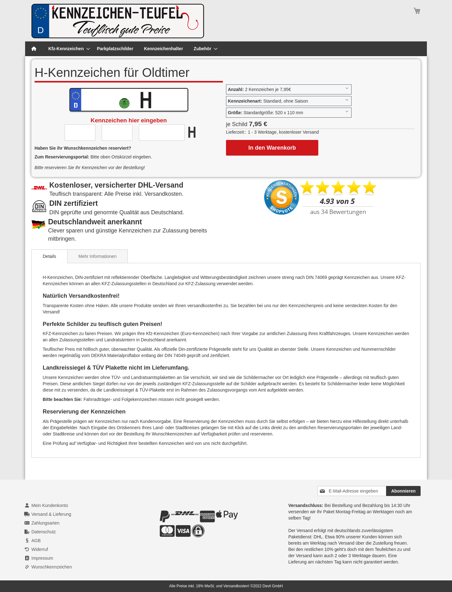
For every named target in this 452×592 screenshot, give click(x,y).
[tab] (49, 256)
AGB (36, 540)
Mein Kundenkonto (49, 505)
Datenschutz (43, 532)
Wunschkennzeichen (51, 567)
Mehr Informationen (97, 256)
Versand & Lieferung (51, 514)
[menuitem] (67, 48)
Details (49, 256)
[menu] (226, 48)
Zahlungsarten (45, 523)
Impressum (42, 558)
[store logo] (117, 21)
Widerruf (39, 549)
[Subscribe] (403, 491)
